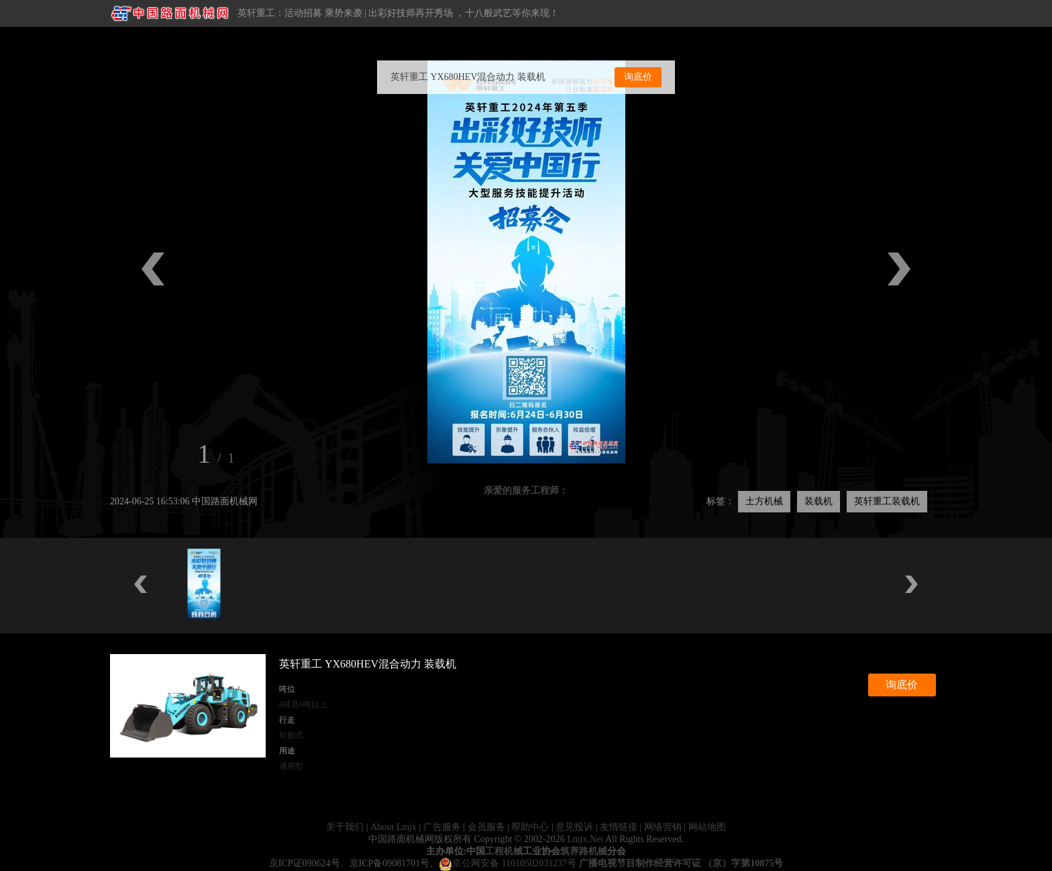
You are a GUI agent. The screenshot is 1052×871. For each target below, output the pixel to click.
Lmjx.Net (585, 839)
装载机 (818, 501)
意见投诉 (574, 827)
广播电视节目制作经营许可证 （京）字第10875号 (681, 863)
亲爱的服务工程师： (526, 491)
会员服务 (486, 827)
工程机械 (504, 851)
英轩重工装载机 (887, 501)
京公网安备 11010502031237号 (507, 863)
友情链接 (618, 827)
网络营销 (663, 827)
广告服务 (442, 827)
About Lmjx (393, 827)
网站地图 (707, 827)
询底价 (638, 77)
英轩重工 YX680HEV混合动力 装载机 (467, 77)
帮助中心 (530, 827)
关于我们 (345, 827)
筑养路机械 (583, 851)
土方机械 (764, 501)
